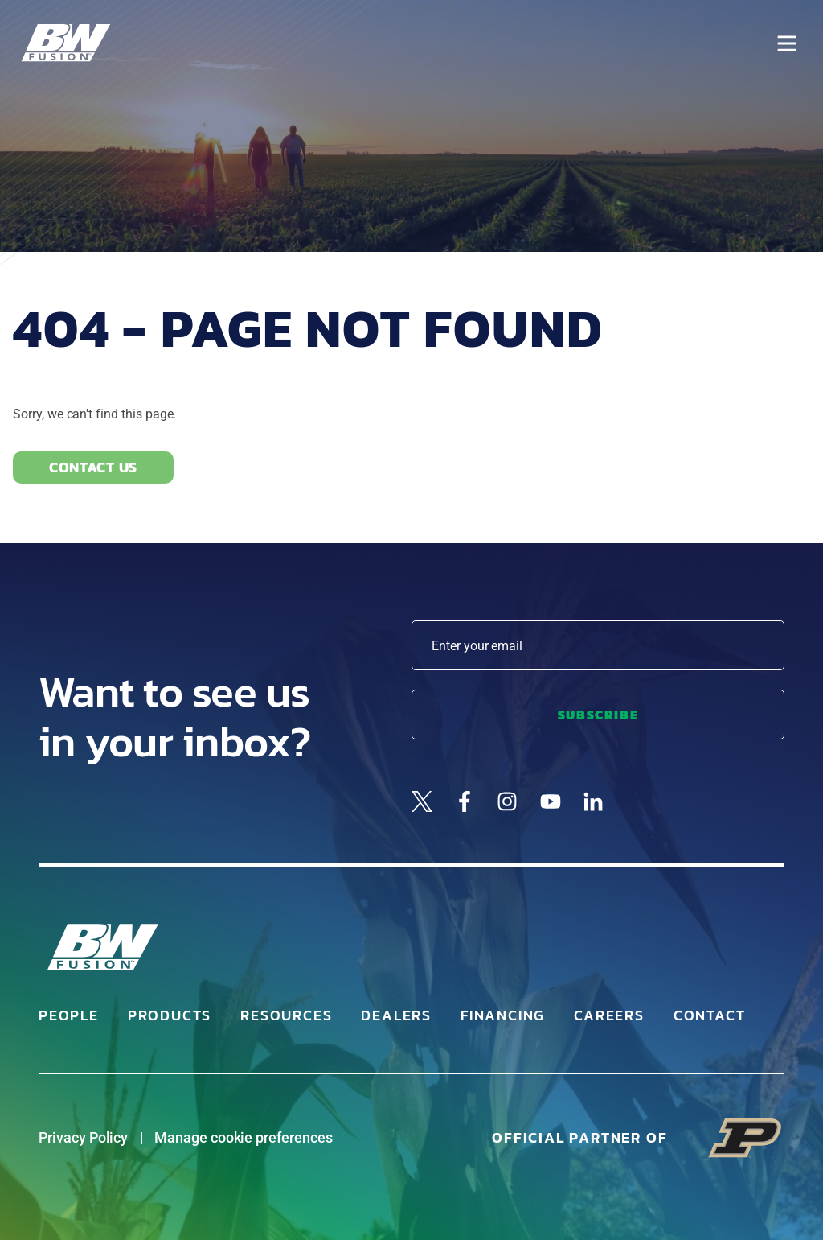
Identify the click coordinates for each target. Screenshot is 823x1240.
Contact (710, 1015)
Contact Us (93, 467)
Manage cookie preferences (243, 1137)
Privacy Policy (83, 1137)
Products (169, 1015)
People (69, 1015)
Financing (503, 1015)
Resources (286, 1015)
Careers (609, 1015)
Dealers (396, 1015)
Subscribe (598, 714)
